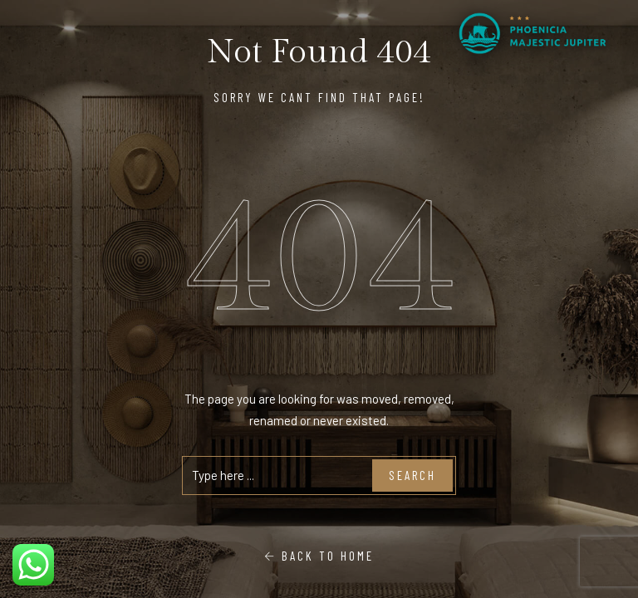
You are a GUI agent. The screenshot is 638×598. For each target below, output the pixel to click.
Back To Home (319, 555)
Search (412, 475)
